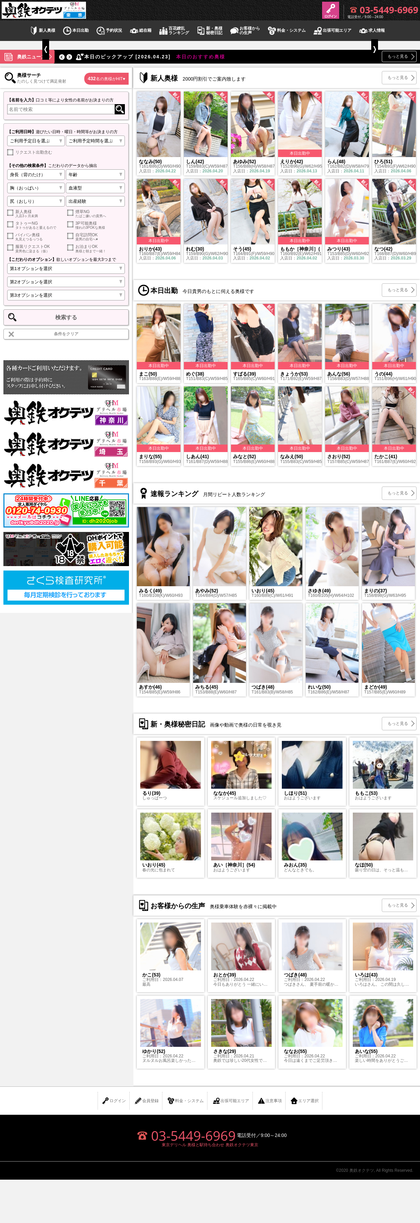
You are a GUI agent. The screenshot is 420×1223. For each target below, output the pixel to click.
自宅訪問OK (96, 237)
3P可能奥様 (96, 225)
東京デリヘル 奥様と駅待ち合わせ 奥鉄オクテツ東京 (210, 1144)
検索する (66, 317)
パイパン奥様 (36, 237)
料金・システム (286, 30)
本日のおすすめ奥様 (150, 56)
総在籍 (140, 30)
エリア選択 (304, 1101)
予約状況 (109, 30)
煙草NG (96, 213)
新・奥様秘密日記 (209, 30)
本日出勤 (75, 30)
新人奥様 (42, 30)
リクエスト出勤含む (29, 152)
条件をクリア (66, 334)
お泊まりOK (96, 248)
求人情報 (371, 30)
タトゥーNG (36, 225)
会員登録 (146, 1101)
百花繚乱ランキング (173, 30)
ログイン (113, 1101)
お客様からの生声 (244, 30)
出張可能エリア (332, 30)
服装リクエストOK (36, 248)
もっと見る (398, 56)
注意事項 (269, 1101)
